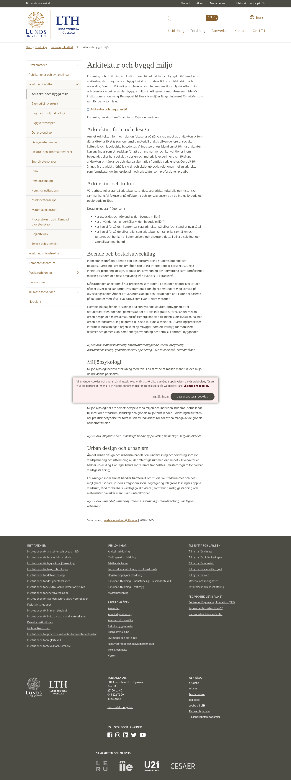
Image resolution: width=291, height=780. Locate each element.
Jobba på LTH (257, 3)
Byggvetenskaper (43, 123)
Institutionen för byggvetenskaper (47, 569)
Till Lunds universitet (38, 3)
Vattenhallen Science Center (205, 614)
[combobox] (187, 18)
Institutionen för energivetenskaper (48, 593)
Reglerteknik (40, 234)
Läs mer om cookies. (196, 386)
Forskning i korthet (62, 47)
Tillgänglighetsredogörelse (204, 717)
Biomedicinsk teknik (45, 103)
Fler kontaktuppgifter (120, 707)
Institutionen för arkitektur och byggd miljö (53, 552)
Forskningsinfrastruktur (44, 253)
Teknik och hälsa (117, 650)
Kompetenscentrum (42, 263)
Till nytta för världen (54, 292)
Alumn (200, 3)
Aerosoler (114, 608)
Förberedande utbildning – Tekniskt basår (132, 569)
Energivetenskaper (44, 161)
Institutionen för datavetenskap (46, 575)
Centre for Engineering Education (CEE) (212, 602)
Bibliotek (241, 3)
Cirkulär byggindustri (120, 626)
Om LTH (259, 31)
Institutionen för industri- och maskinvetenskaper (56, 616)
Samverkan (220, 31)
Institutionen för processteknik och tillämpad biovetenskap (62, 634)
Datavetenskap (42, 132)
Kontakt (240, 31)
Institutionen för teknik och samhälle (49, 646)
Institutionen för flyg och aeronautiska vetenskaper (57, 599)
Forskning (197, 31)
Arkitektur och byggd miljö (50, 94)
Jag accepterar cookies (192, 396)
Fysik (35, 171)
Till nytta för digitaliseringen (205, 557)
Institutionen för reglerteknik (44, 640)
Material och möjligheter (203, 581)
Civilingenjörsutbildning (122, 557)
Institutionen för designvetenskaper (48, 581)
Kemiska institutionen (46, 190)
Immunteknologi (42, 181)
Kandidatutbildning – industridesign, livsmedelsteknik (139, 581)
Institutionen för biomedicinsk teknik (49, 557)
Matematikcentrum (44, 209)
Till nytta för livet (199, 575)
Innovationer (37, 282)
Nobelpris (35, 301)
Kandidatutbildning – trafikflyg (126, 587)
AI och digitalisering (120, 614)
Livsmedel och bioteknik (122, 638)
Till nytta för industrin (201, 563)
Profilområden (54, 65)
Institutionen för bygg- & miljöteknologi (51, 563)
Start (29, 47)
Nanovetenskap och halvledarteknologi (131, 644)
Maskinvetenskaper (44, 200)
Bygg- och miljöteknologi (48, 113)
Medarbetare (217, 3)
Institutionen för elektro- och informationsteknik (56, 587)
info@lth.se (114, 699)
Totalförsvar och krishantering (206, 587)
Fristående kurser (118, 563)
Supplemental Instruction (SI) (206, 608)
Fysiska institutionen (39, 605)
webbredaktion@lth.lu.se (121, 520)
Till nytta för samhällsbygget (205, 569)
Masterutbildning (118, 593)
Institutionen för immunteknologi (47, 611)
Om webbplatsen (199, 711)
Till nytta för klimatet (201, 552)
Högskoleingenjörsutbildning (125, 575)
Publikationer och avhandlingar (49, 74)
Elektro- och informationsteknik (52, 152)
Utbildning (176, 31)
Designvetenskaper (44, 142)
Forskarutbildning (54, 272)
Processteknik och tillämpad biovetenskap (50, 222)
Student (185, 3)
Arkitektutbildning (119, 552)
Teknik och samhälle (45, 243)
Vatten (112, 656)
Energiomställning (118, 632)
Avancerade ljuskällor (120, 620)
